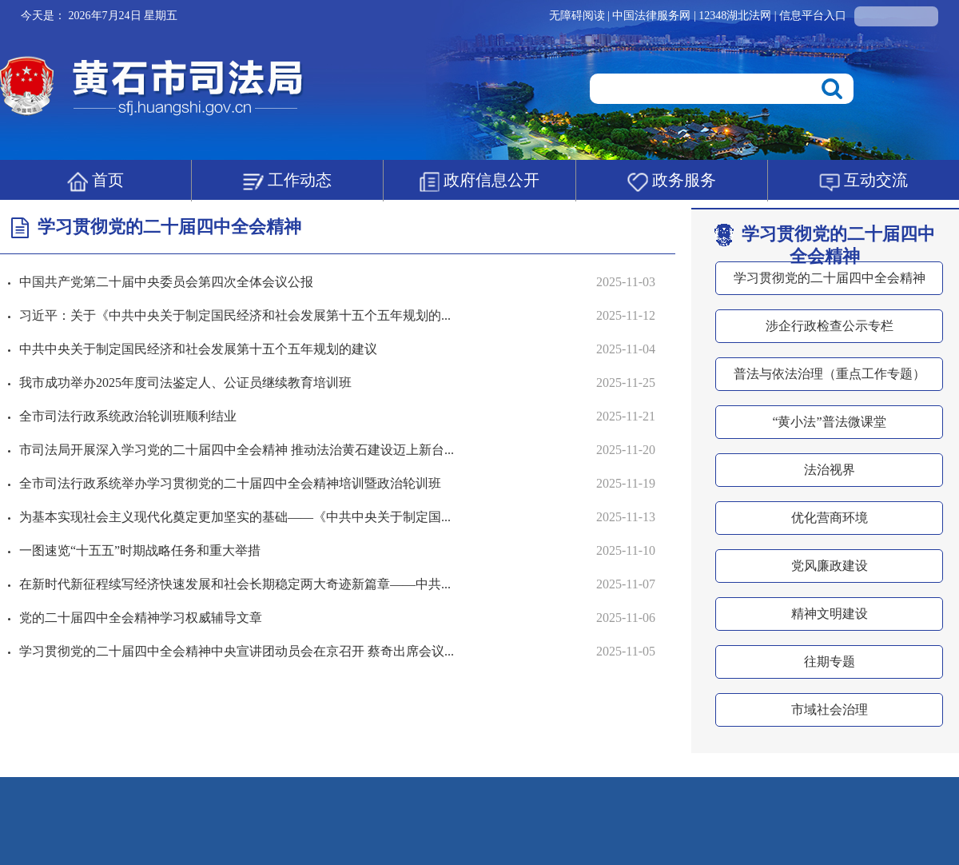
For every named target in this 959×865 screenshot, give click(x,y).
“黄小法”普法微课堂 (828, 422)
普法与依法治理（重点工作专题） (829, 374)
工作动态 (287, 181)
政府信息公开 (479, 181)
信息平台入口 (812, 16)
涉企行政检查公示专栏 (829, 326)
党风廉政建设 (829, 565)
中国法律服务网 (653, 16)
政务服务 (671, 181)
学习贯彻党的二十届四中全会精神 (824, 245)
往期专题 (829, 661)
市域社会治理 (829, 709)
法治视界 (829, 469)
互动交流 (863, 181)
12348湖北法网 (736, 16)
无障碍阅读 (577, 16)
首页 (95, 181)
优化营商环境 (829, 517)
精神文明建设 (829, 613)
